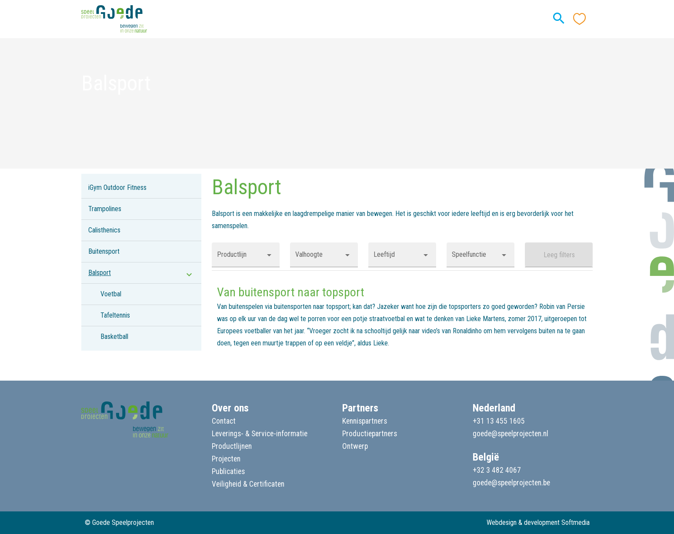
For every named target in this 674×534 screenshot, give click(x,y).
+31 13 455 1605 (499, 421)
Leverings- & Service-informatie (259, 433)
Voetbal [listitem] (110, 294)
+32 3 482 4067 (497, 470)
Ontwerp (355, 446)
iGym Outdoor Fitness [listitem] (117, 187)
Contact (224, 421)
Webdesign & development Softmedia (538, 522)
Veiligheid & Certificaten (248, 484)
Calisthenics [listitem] (104, 230)
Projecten (226, 458)
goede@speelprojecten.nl (510, 433)
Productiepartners (369, 433)
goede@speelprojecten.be (511, 482)
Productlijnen (232, 446)
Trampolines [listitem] (104, 209)
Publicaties (228, 471)
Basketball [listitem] (114, 336)
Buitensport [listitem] (104, 251)
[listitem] (141, 272)
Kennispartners (364, 421)
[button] (246, 254)
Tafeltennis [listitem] (115, 315)
